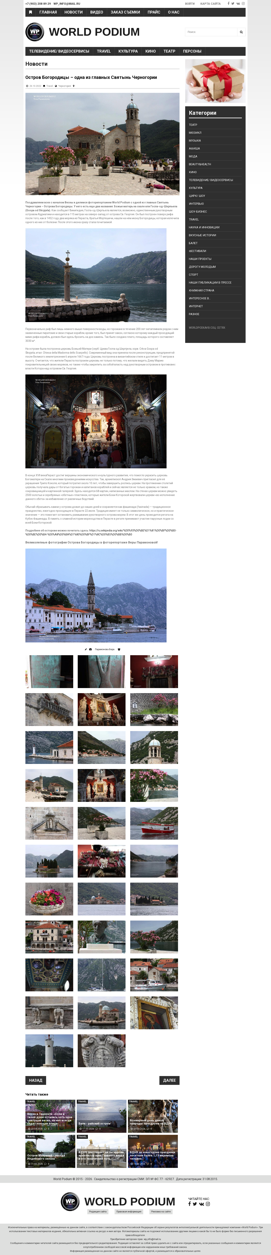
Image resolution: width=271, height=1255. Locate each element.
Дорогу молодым (202, 267)
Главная (48, 12)
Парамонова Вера (104, 649)
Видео (96, 12)
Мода (193, 156)
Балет (193, 243)
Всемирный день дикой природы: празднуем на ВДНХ (151, 1122)
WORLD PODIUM (94, 32)
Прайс (154, 12)
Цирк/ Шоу (197, 196)
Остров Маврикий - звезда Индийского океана (46, 1157)
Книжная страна (201, 290)
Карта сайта (210, 3)
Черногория (64, 86)
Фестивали (197, 251)
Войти (190, 3)
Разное (194, 314)
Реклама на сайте (161, 1211)
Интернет (196, 306)
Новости (74, 12)
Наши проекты (200, 259)
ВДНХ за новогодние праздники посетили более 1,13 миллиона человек (152, 1155)
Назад (35, 1080)
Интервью (196, 203)
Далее (169, 1080)
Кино (150, 51)
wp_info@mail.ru (152, 1239)
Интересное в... (200, 298)
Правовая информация (128, 1211)
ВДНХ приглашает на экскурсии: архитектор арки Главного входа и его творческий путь (101, 1155)
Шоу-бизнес (198, 211)
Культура (128, 51)
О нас (174, 12)
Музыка (195, 140)
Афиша (194, 148)
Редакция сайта (98, 1211)
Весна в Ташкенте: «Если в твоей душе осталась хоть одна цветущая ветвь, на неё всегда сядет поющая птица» (49, 1118)
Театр (169, 51)
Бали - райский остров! (95, 1123)
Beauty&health (200, 164)
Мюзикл (195, 132)
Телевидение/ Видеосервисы (59, 51)
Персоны (192, 51)
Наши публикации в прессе (210, 282)
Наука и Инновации (204, 227)
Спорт (193, 274)
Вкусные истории (202, 235)
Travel (104, 51)
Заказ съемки (125, 12)
